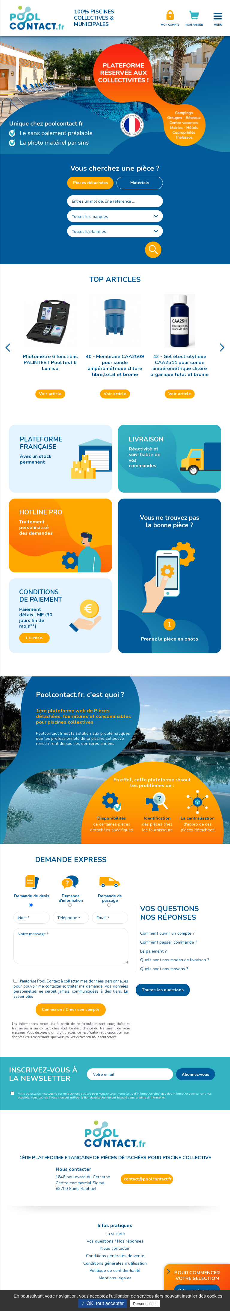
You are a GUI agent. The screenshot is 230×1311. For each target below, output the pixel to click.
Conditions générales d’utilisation (115, 1263)
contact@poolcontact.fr (148, 1179)
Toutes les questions (163, 990)
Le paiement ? (153, 951)
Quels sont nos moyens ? (164, 969)
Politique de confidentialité (115, 1270)
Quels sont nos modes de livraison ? (174, 960)
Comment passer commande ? (168, 942)
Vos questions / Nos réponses (115, 1241)
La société (115, 1234)
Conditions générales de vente (115, 1256)
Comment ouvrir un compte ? (167, 933)
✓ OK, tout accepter (102, 1303)
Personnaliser (145, 1303)
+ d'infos (34, 637)
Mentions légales (115, 1278)
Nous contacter (115, 1248)
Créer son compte (170, 18)
